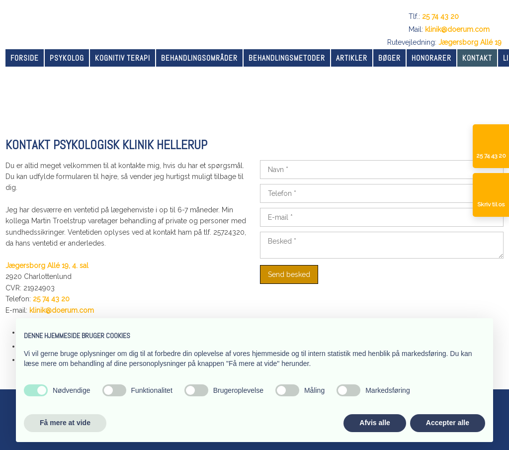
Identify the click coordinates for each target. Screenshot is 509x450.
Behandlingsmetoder (287, 58)
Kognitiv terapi (122, 58)
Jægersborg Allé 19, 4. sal (46, 266)
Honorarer (431, 58)
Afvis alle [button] (374, 423)
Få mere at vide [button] (65, 423)
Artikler (351, 58)
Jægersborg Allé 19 (470, 42)
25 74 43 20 (440, 16)
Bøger (389, 58)
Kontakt (477, 58)
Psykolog (67, 58)
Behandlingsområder (199, 58)
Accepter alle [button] (447, 423)
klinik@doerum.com (457, 29)
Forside (24, 58)
